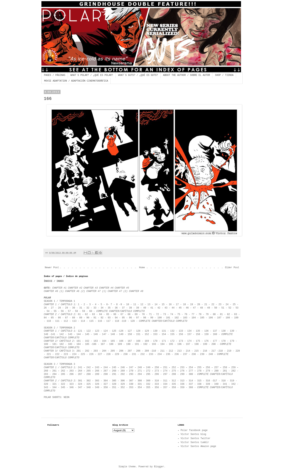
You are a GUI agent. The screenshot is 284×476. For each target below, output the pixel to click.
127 (130, 331)
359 (182, 387)
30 (73, 308)
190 (128, 344)
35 (109, 308)
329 (123, 384)
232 (142, 354)
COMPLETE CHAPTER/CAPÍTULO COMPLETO (120, 311)
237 (185, 354)
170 (155, 341)
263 (71, 371)
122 (88, 331)
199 (205, 344)
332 (148, 384)
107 (219, 317)
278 (199, 371)
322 (63, 384)
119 (124, 321)
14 (156, 304)
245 (114, 367)
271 (139, 371)
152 (147, 334)
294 (139, 374)
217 (213, 351)
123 (97, 331)
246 (123, 367)
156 (181, 334)
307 (131, 380)
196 (179, 344)
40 (144, 308)
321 (54, 384)
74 (171, 314)
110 (48, 321)
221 (49, 354)
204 (104, 351)
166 (121, 341)
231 (134, 354)
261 (54, 371)
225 (83, 354)
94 (116, 317)
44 (173, 308)
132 (172, 331)
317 (215, 380)
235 (168, 354)
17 (177, 304)
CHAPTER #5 (122, 288)
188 (111, 344)
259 (234, 367)
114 (83, 321)
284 (54, 374)
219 (229, 351)
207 (130, 351)
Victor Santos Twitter (195, 438)
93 (109, 317)
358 (174, 387)
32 (87, 308)
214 (188, 351)
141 (53, 334)
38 (130, 308)
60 (90, 311)
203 (95, 351)
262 (63, 371)
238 (194, 354)
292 (123, 374)
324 (80, 384)
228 (108, 354)
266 (97, 371)
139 (232, 331)
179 (231, 341)
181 (54, 344)
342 (233, 384)
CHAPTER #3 (91, 288)
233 (151, 354)
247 (131, 367)
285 (63, 374)
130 (155, 331)
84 (45, 317)
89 (80, 317)
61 (79, 314)
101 (168, 317)
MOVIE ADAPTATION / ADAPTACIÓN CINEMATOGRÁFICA (76, 81)
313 (182, 380)
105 (202, 317)
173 (181, 341)
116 (100, 321)
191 (137, 344)
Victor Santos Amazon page (198, 446)
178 (223, 341)
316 (208, 380)
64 (100, 314)
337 (191, 384)
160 (215, 334)
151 (138, 334)
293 (131, 374)
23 (220, 304)
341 (225, 384)
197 (188, 344)
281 (225, 371)
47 (194, 308)
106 (211, 317)
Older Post (232, 267)
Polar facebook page (194, 430)
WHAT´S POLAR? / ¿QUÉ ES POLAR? (91, 75)
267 (106, 371)
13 (149, 304)
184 (79, 344)
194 (162, 344)
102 (177, 317)
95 (123, 317)
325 (88, 384)
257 (216, 367)
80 (214, 314)
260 (46, 371)
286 (71, 374)
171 (164, 341)
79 (207, 314)
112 (66, 321)
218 (221, 351)
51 (222, 308)
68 (129, 314)
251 (165, 367)
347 (80, 387)
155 (172, 334)
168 (138, 341)
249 (148, 367)
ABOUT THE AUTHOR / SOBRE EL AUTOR (186, 75)
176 (206, 341)
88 (73, 317)
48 (201, 308)
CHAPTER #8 (136, 291)
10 (127, 304)
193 (154, 344)
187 (103, 344)
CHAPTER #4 (106, 288)
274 (165, 371)
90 (87, 317)
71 (150, 314)
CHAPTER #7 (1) (97, 291)
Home (142, 267)
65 (107, 314)
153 (155, 334)
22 (212, 304)
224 (74, 354)
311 (165, 380)
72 (157, 314)
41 (151, 308)
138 (223, 331)
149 (121, 334)
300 (191, 374)
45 (180, 308)
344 (54, 387)
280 (216, 371)
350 (106, 387)
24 (227, 304)
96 (130, 317)
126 (121, 331)
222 (56, 354)
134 (189, 331)
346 (71, 387)
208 (138, 351)
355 (148, 387)
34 (102, 308)
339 (208, 384)
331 (139, 384)
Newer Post (52, 267)
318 (223, 380)
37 (124, 308)
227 (100, 354)
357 (165, 387)
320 (46, 384)
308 (139, 380)
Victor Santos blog (193, 434)
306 (123, 380)
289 (97, 374)
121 (80, 331)
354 (139, 387)
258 (225, 367)
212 (171, 351)
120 (132, 321)
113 (74, 321)
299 (182, 374)
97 (137, 317)
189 (120, 344)
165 (113, 341)
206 (121, 351)
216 (204, 351)
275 (174, 371)
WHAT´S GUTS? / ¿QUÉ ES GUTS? (138, 75)
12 (141, 304)
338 (199, 384)
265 (88, 371)
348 (88, 387)
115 (91, 321)
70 (143, 314)
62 (86, 314)
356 (157, 387)
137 (215, 331)
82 (228, 314)
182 (61, 344)
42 (159, 308)
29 (66, 308)
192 (145, 344)
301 (80, 380)
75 (178, 314)
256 (208, 367)
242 (88, 367)
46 (187, 308)
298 (174, 374)
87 (66, 317)
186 (94, 344)
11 (134, 304)
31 (80, 308)
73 (164, 314)
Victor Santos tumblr (195, 442)
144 (79, 334)
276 (182, 371)
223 (66, 354)
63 (93, 314)
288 (88, 374)
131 (164, 331)
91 (94, 317)
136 (206, 331)
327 (106, 384)
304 (106, 380)
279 (208, 371)
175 (198, 341)
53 (236, 308)
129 (147, 331)
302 (88, 380)
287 (80, 374)
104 (194, 317)
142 (61, 334)
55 (55, 311)
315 (199, 380)
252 (174, 367)
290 (106, 374)
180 (46, 344)
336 (182, 384)
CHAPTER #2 (75, 288)
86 (59, 317)
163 (95, 341)
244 (106, 367)
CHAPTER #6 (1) (54, 291)
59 (83, 311)
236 (177, 354)
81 (221, 314)
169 (147, 341)
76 (186, 314)
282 (233, 371)
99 (151, 317)
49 (209, 308)
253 (182, 367)
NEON (66, 397)
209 (147, 351)
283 (46, 374)
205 (112, 351)
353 (130, 387)
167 (130, 341)
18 (184, 304)
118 (117, 321)
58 (77, 311)
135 (198, 331)
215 (196, 351)
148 (113, 334)
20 (198, 304)
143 (70, 334)
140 (46, 334)
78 (200, 314)
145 (87, 334)
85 (52, 317)
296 (157, 374)
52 (229, 308)
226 (91, 354)
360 (191, 387)
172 (173, 341)
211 (162, 351)
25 (234, 304)
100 (159, 317)
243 (97, 367)
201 (79, 351)
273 (157, 371)
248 (139, 367)
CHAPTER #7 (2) (118, 291)
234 (159, 354)
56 (62, 311)
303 (97, 380)
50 (215, 308)
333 (156, 384)
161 (79, 341)
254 (191, 367)
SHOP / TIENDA (224, 75)
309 (148, 380)
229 (117, 354)
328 (114, 384)
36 (117, 308)
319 (232, 380)
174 (189, 341)
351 (113, 387)
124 (106, 331)
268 (114, 371)
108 (228, 317)
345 (63, 387)
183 (70, 344)
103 (185, 317)
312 (174, 380)
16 (170, 304)
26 (45, 308)
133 (181, 331)
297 (165, 374)
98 (144, 317)
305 (114, 380)
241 (80, 367)
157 (189, 334)
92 (102, 317)
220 (237, 351)
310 (157, 380)
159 (207, 334)
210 (154, 351)
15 (164, 304)
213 (180, 351)
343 (47, 387)
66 (114, 314)
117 (108, 321)
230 (125, 354)
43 (165, 308)
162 (87, 341)
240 (211, 354)
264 (80, 371)
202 (86, 351)
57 (69, 311)
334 (164, 384)
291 (114, 374)
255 (199, 367)
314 (191, 380)
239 (202, 354)
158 (198, 334)
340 (216, 384)
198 (196, 344)
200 (213, 344)
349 (97, 387)
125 (114, 331)
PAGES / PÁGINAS (54, 75)
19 (191, 304)
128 (138, 331)
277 (191, 371)
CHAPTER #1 (59, 288)
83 (235, 314)
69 (136, 314)
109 (236, 317)
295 (148, 374)
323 (71, 384)
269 (123, 371)
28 (59, 308)
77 (193, 314)
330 (131, 384)
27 (53, 308)
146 (95, 334)
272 (148, 371)
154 (164, 334)
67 (121, 314)
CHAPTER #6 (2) (75, 291)
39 (137, 308)
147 (104, 334)
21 (205, 304)
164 (104, 341)
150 (130, 334)
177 (215, 341)
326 (97, 384)
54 (48, 311)
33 (94, 308)
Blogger (159, 466)
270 (132, 371)
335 (174, 384)
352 (123, 387)
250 (157, 367)
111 (57, 321)
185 (87, 344)
